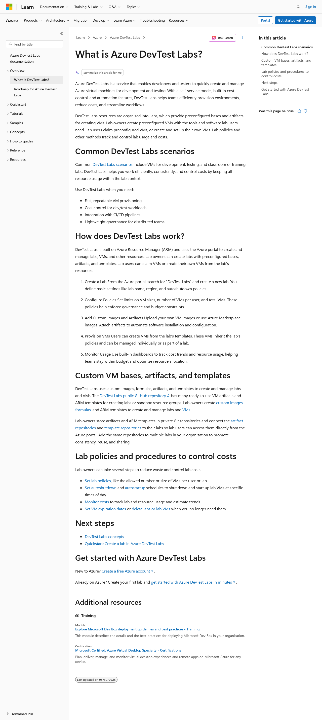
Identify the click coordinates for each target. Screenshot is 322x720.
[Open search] (298, 6)
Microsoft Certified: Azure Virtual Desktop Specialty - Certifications (128, 650)
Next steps (269, 82)
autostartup (135, 487)
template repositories (122, 427)
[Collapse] (61, 33)
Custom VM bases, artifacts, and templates (286, 62)
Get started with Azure (295, 20)
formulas (83, 409)
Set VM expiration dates (105, 508)
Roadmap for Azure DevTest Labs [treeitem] (35, 92)
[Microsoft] (9, 7)
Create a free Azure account (126, 571)
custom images (229, 402)
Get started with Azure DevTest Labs (285, 91)
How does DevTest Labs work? (284, 53)
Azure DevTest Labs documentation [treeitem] (25, 58)
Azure (97, 37)
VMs (186, 409)
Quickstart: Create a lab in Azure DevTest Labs (124, 543)
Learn (80, 37)
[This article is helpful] (299, 111)
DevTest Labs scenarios (113, 164)
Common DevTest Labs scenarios (287, 47)
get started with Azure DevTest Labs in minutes (191, 582)
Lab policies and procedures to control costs (285, 73)
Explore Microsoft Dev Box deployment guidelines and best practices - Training (137, 629)
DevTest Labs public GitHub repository (133, 395)
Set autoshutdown (100, 487)
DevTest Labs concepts (104, 536)
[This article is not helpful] (305, 111)
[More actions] (242, 38)
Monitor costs (97, 501)
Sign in (310, 6)
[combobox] (34, 44)
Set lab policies (98, 480)
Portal (265, 20)
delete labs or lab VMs (151, 508)
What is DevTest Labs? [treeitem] (31, 79)
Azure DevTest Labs (125, 37)
